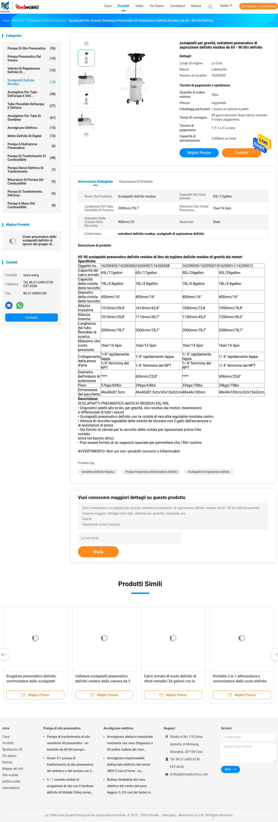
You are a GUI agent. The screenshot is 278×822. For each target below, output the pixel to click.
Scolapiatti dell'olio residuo (32, 82)
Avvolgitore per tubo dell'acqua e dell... (32, 94)
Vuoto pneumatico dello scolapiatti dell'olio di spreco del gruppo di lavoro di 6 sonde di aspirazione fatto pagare (40, 240)
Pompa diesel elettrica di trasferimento (32, 169)
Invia (98, 551)
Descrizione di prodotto (136, 181)
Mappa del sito (12, 768)
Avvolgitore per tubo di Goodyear (32, 117)
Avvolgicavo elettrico (32, 127)
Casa (6, 737)
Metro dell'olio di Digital (32, 136)
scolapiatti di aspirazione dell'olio (209, 471)
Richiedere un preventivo (258, 6)
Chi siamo (9, 756)
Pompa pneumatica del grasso (32, 58)
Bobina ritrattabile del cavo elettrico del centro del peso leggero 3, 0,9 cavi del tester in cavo (128, 787)
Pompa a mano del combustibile (32, 205)
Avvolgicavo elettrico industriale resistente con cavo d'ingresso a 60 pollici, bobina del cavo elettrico (130, 744)
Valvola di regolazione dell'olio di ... (32, 70)
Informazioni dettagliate (95, 181)
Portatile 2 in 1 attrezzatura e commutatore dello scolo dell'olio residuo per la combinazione (240, 681)
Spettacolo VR (12, 749)
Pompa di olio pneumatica (32, 48)
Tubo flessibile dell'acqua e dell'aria (32, 105)
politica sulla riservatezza (11, 785)
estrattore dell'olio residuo (98, 471)
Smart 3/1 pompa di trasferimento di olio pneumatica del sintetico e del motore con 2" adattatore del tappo (70, 765)
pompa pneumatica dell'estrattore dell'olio (151, 471)
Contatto (31, 317)
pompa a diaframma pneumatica (32, 146)
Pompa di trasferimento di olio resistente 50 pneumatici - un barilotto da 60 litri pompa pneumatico (68, 744)
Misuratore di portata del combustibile (32, 181)
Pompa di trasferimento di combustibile (32, 157)
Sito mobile (10, 775)
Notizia (7, 762)
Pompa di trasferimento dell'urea (32, 193)
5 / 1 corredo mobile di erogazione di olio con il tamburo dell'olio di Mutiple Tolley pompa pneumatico (70, 787)
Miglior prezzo (199, 153)
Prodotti (8, 743)
